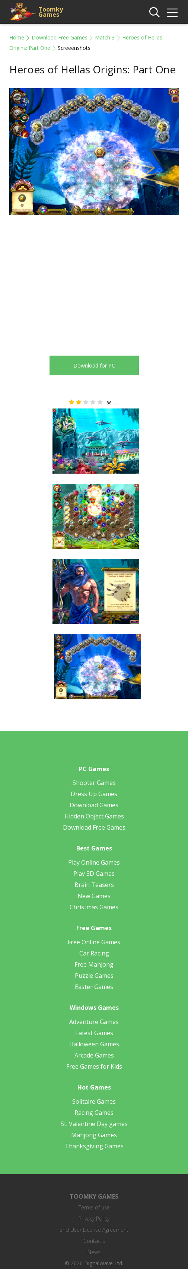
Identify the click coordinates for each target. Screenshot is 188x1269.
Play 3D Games (94, 873)
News (94, 1252)
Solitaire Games (94, 1101)
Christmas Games (94, 907)
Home (16, 37)
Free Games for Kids (94, 1066)
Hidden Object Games (94, 816)
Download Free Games (59, 37)
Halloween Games (94, 1044)
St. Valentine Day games (94, 1124)
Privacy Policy (94, 1218)
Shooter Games (94, 783)
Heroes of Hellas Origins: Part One (92, 69)
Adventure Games (94, 1022)
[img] (172, 13)
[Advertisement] (71, 281)
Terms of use (94, 1207)
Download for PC (94, 365)
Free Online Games (94, 942)
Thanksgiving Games (94, 1146)
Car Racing (94, 953)
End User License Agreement (94, 1229)
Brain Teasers (94, 885)
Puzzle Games (94, 975)
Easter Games (94, 987)
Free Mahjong (94, 964)
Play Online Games (94, 862)
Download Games (94, 805)
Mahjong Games (94, 1135)
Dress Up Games (94, 794)
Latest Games (94, 1033)
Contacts (94, 1240)
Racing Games (94, 1113)
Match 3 (105, 37)
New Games (94, 896)
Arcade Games (94, 1055)
